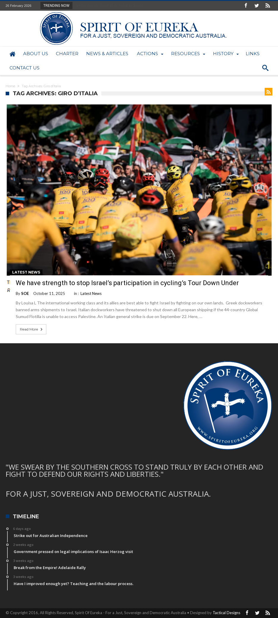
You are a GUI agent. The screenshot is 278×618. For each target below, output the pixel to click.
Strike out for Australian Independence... (109, 5)
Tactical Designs (226, 612)
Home (10, 86)
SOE (25, 293)
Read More (32, 329)
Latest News (26, 272)
